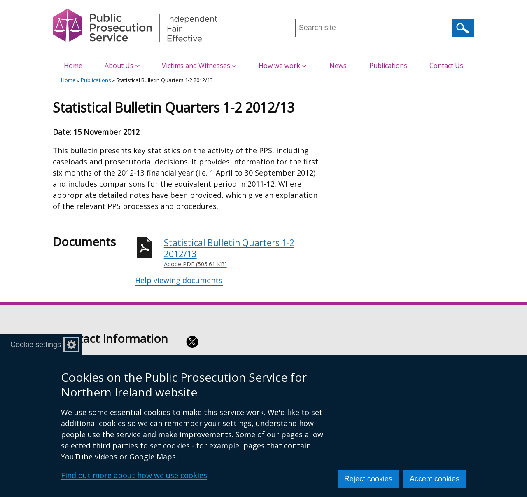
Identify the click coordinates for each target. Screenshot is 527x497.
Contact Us (446, 65)
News (338, 65)
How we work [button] (282, 65)
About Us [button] (122, 65)
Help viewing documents (178, 280)
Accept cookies (434, 479)
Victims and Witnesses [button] (199, 65)
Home (73, 65)
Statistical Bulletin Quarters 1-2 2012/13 (245, 252)
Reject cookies (368, 479)
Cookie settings (35, 344)
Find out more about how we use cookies (134, 475)
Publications (388, 65)
